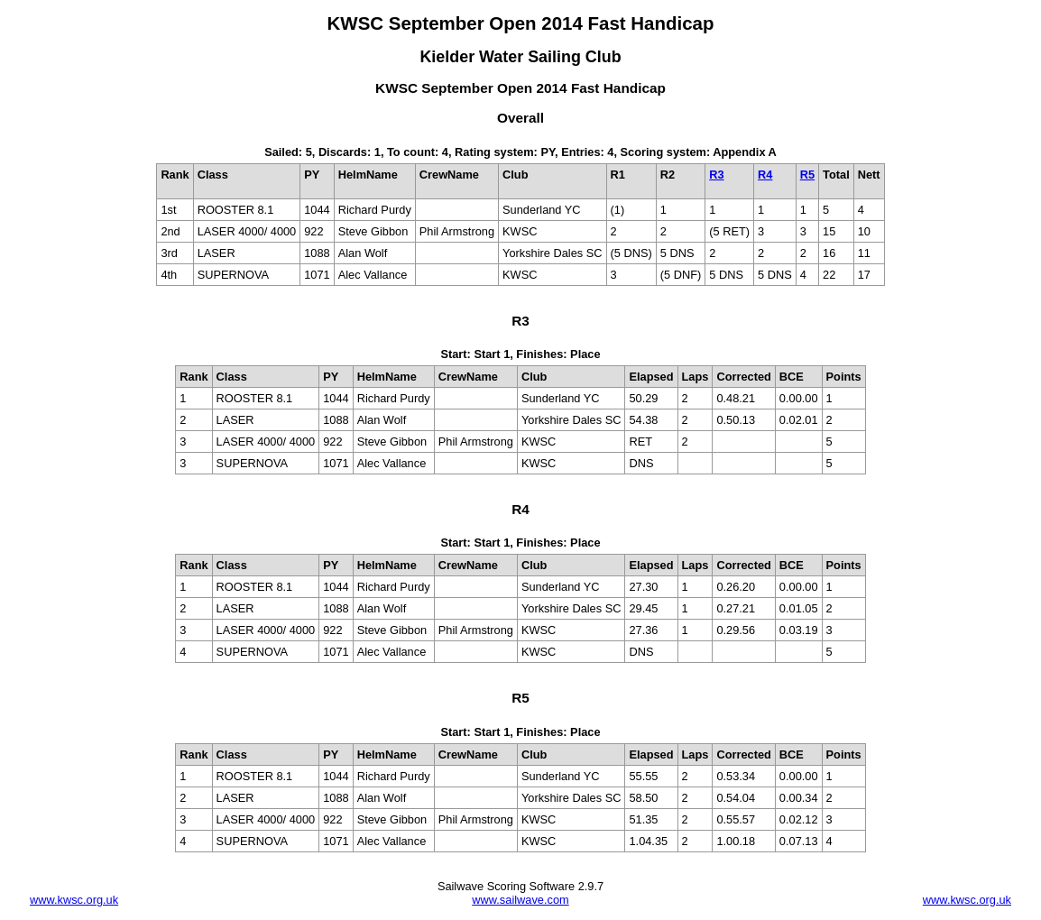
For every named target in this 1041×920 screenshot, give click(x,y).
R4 (765, 174)
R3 (716, 174)
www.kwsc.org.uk (74, 899)
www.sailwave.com (520, 899)
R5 (807, 174)
